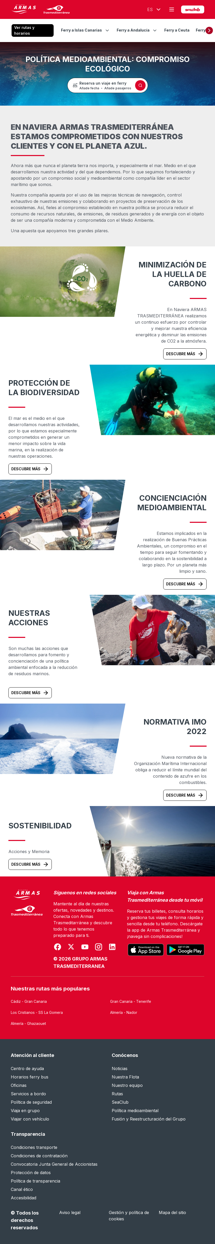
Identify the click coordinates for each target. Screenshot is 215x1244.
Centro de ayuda (27, 1068)
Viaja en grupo (25, 1110)
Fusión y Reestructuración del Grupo (149, 1119)
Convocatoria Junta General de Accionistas (54, 1164)
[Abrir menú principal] (171, 9)
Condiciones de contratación (39, 1155)
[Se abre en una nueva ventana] (57, 947)
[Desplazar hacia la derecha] (209, 30)
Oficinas (19, 1085)
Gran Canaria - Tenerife (130, 1001)
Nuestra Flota (125, 1077)
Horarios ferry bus (29, 1077)
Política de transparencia (35, 1181)
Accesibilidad (23, 1197)
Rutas (117, 1093)
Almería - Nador (123, 1012)
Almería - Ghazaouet (28, 1023)
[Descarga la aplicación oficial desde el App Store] (146, 950)
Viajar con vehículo (30, 1119)
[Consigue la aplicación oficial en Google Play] (185, 950)
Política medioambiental (135, 1110)
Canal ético (22, 1189)
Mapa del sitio (172, 1212)
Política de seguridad (31, 1102)
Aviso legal (69, 1212)
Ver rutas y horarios (24, 30)
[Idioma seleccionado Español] (152, 9)
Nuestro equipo (127, 1085)
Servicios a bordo (28, 1093)
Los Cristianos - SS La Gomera (37, 1012)
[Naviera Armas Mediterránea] (27, 929)
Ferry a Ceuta (177, 30)
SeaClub (120, 1102)
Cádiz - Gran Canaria (29, 1001)
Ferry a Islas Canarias (81, 30)
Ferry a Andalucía (133, 30)
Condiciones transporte (34, 1147)
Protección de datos (31, 1172)
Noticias (119, 1068)
